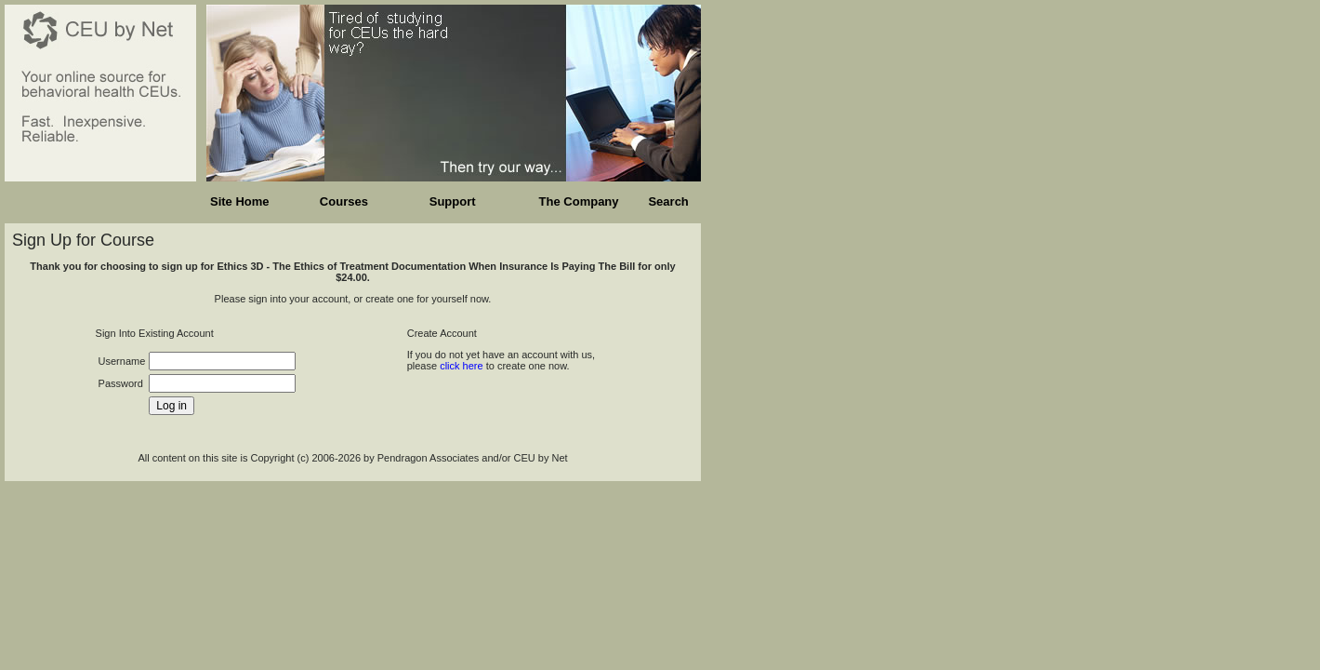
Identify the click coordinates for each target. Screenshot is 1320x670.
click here (461, 365)
